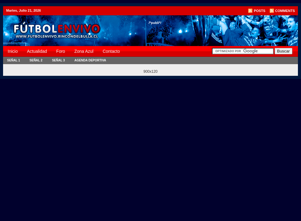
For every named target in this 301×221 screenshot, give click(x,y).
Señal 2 (35, 60)
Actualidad (37, 51)
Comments (285, 11)
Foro (60, 51)
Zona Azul (83, 51)
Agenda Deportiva (90, 60)
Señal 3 (58, 60)
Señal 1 (13, 60)
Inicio (13, 51)
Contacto (111, 51)
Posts (259, 11)
